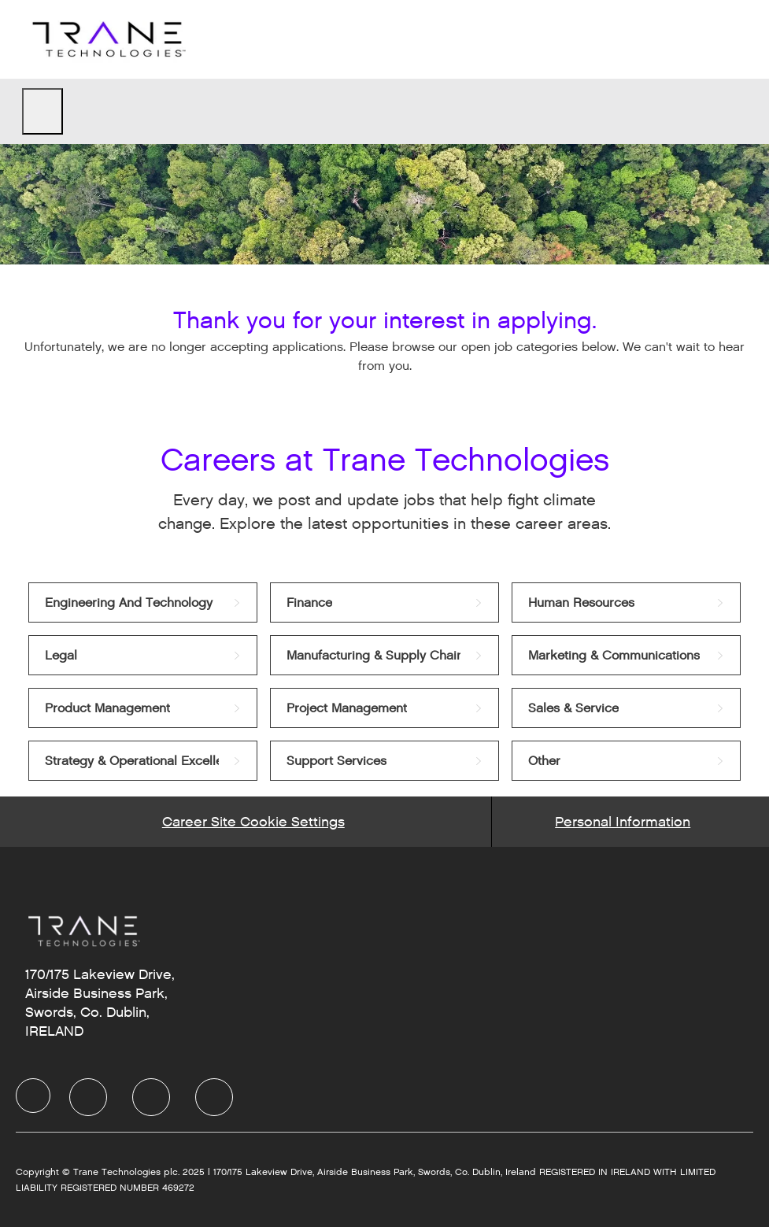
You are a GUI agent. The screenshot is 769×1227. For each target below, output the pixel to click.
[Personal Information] (622, 821)
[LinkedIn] (88, 1097)
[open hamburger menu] (42, 111)
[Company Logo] (107, 39)
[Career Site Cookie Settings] (253, 821)
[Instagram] (214, 1097)
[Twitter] (151, 1097)
